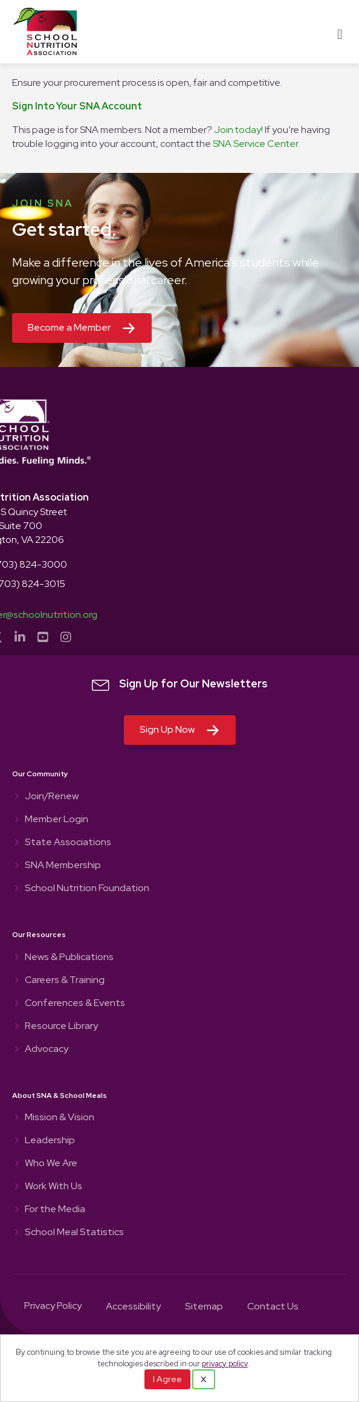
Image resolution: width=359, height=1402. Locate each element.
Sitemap (204, 1307)
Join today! (238, 129)
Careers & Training (65, 980)
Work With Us (53, 1186)
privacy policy (225, 1363)
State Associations (68, 842)
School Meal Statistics (74, 1232)
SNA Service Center (255, 143)
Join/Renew (52, 796)
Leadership (50, 1140)
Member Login (56, 819)
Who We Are (51, 1163)
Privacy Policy (53, 1306)
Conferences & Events (75, 1003)
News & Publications (69, 957)
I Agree (167, 1379)
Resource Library (61, 1026)
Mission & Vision (59, 1117)
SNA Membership (63, 865)
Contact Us (273, 1307)
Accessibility (133, 1307)
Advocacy (46, 1049)
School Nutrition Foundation (87, 888)
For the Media (55, 1209)
